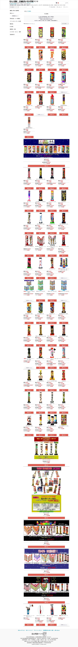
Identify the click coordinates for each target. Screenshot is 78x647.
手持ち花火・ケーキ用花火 (15, 18)
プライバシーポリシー (38, 630)
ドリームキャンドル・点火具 (15, 21)
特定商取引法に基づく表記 (48, 630)
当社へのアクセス (30, 2)
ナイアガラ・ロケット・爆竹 (15, 31)
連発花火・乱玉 (13, 29)
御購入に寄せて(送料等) (14, 10)
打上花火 (11, 26)
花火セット (12, 13)
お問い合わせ (57, 630)
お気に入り (59, 7)
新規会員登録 (52, 7)
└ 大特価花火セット (14, 15)
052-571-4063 (13, 3)
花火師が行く (12, 34)
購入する (29, 47)
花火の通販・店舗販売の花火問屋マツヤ (23, 1)
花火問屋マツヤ (37, 634)
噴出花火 (11, 23)
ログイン (65, 7)
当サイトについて (29, 630)
